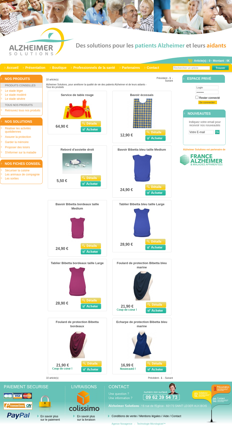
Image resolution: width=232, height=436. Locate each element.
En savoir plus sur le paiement (50, 418)
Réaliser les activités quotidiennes (18, 130)
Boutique (59, 68)
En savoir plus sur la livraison (86, 418)
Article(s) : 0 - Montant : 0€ (212, 60)
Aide (166, 416)
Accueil (12, 68)
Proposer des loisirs (17, 147)
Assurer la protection (18, 137)
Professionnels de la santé (94, 68)
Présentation (35, 68)
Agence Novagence (122, 424)
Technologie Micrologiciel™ (151, 424)
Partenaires (131, 68)
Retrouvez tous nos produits (22, 110)
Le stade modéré (15, 94)
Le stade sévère (15, 98)
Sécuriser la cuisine (17, 170)
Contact (153, 68)
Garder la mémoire (17, 142)
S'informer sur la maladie (20, 152)
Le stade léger (14, 90)
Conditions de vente (124, 416)
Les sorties (12, 178)
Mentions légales (150, 416)
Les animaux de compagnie (22, 174)
